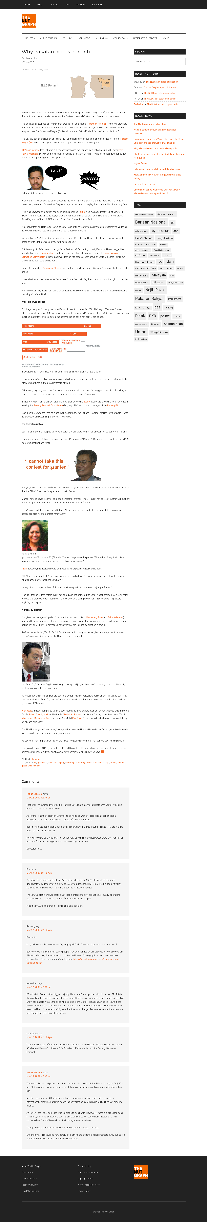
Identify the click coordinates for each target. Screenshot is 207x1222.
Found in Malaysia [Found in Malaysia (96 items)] (142, 250)
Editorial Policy (84, 1166)
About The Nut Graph (31, 1166)
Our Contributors (29, 1178)
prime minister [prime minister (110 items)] (141, 324)
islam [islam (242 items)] (170, 261)
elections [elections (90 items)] (163, 245)
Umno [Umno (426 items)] (140, 331)
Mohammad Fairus (95, 762)
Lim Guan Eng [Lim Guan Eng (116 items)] (141, 276)
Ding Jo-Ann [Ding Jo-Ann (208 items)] (165, 238)
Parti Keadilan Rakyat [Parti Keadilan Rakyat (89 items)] (142, 308)
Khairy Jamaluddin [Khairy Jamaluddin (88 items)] (166, 268)
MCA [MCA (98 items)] (172, 276)
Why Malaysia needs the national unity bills (155, 148)
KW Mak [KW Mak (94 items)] (180, 268)
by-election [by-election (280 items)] (160, 231)
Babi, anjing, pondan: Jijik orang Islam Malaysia (157, 169)
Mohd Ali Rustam (72, 714)
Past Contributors (30, 1185)
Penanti (121, 762)
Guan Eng (69, 762)
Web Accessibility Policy (89, 1185)
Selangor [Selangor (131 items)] (155, 324)
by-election (42, 762)
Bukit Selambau (115, 617)
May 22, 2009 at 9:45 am (38, 797)
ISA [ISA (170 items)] (160, 261)
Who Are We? (28, 1172)
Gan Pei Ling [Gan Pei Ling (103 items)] (140, 255)
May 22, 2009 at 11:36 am (39, 930)
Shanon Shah (34, 766)
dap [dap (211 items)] (175, 231)
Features (36, 759)
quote (24, 766)
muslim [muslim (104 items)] (138, 290)
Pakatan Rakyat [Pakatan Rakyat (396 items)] (149, 298)
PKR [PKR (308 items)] (152, 316)
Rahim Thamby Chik (38, 714)
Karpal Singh (80, 762)
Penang (113, 762)
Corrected (27, 710)
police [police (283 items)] (165, 316)
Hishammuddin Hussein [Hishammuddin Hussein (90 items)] (144, 262)
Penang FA (112, 405)
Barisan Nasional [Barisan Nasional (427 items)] (151, 222)
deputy (61, 762)
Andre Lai (138, 104)
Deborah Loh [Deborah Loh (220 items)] (143, 238)
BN (35, 762)
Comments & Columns (88, 1172)
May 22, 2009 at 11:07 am (39, 873)
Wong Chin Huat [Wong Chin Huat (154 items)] (159, 332)
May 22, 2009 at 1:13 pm (38, 987)
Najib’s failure (140, 163)
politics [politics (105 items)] (177, 316)
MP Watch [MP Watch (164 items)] (158, 282)
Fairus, (82, 212)
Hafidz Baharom (34, 794)
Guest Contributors (30, 1191)
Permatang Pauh (94, 617)
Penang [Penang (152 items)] (169, 307)
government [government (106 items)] (154, 255)
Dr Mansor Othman (52, 268)
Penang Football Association (48, 405)
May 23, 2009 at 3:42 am (38, 1076)
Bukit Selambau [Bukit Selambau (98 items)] (141, 231)
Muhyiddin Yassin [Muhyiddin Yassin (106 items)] (175, 283)
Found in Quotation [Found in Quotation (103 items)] (161, 250)
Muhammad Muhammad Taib (36, 718)
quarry (87, 401)
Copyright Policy (85, 1178)
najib (107, 762)
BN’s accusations (31, 150)
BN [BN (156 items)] (172, 222)
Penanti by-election (96, 123)
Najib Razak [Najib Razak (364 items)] (155, 290)
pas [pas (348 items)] (157, 307)
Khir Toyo (77, 718)
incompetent (48, 253)
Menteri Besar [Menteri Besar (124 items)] (141, 282)
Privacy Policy (84, 1191)
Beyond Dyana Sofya (144, 184)
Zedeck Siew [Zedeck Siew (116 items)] (141, 339)
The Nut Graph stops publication (162, 81)
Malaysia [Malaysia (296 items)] (159, 275)
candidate (52, 762)
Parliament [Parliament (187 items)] (174, 299)
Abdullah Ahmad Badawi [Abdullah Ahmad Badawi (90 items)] (144, 215)
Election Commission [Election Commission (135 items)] (145, 244)
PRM (24, 568)
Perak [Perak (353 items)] (140, 316)
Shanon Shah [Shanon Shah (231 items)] (173, 324)
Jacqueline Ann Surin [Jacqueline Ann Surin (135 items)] (145, 268)
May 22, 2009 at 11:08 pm (39, 1037)
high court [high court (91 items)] (167, 255)
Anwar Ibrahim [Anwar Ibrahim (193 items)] (166, 214)
